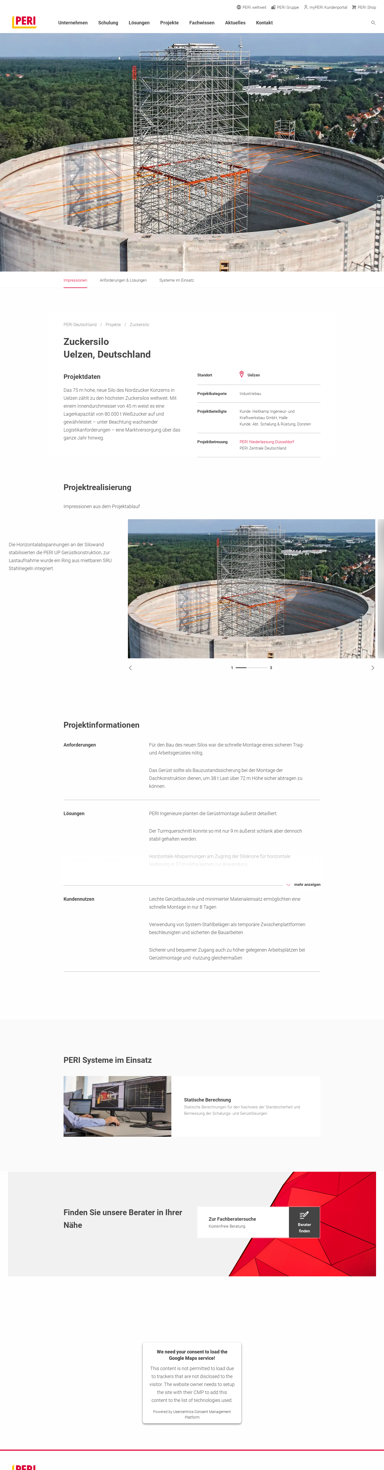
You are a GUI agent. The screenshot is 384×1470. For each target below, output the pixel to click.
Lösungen (139, 22)
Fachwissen (202, 22)
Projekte (114, 324)
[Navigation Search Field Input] (344, 23)
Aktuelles (235, 22)
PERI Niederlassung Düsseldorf (267, 441)
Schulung (108, 22)
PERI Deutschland (81, 324)
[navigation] (259, 1224)
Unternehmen (73, 22)
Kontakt (264, 22)
